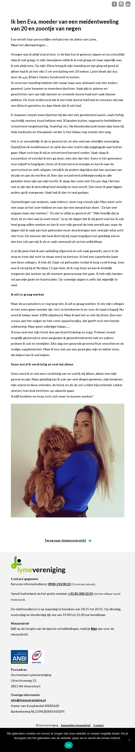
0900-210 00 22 (59, 584)
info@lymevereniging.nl (28, 700)
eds (25, 77)
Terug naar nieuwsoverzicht (67, 540)
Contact (98, 725)
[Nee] (129, 740)
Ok (69, 745)
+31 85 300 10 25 (80, 593)
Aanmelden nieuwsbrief (76, 725)
